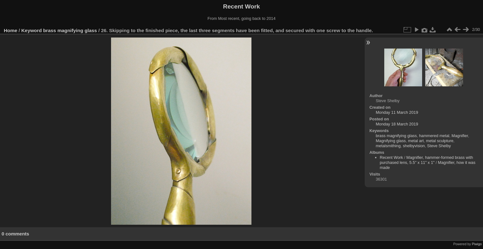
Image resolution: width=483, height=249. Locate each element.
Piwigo (477, 244)
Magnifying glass (391, 140)
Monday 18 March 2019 (397, 124)
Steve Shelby (439, 145)
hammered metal (434, 135)
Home (10, 30)
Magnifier (459, 135)
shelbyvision (414, 145)
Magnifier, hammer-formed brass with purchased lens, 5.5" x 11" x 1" (426, 160)
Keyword (31, 30)
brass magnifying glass (70, 30)
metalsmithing (388, 145)
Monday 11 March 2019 (397, 112)
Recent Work (391, 157)
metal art (416, 140)
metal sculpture (439, 140)
